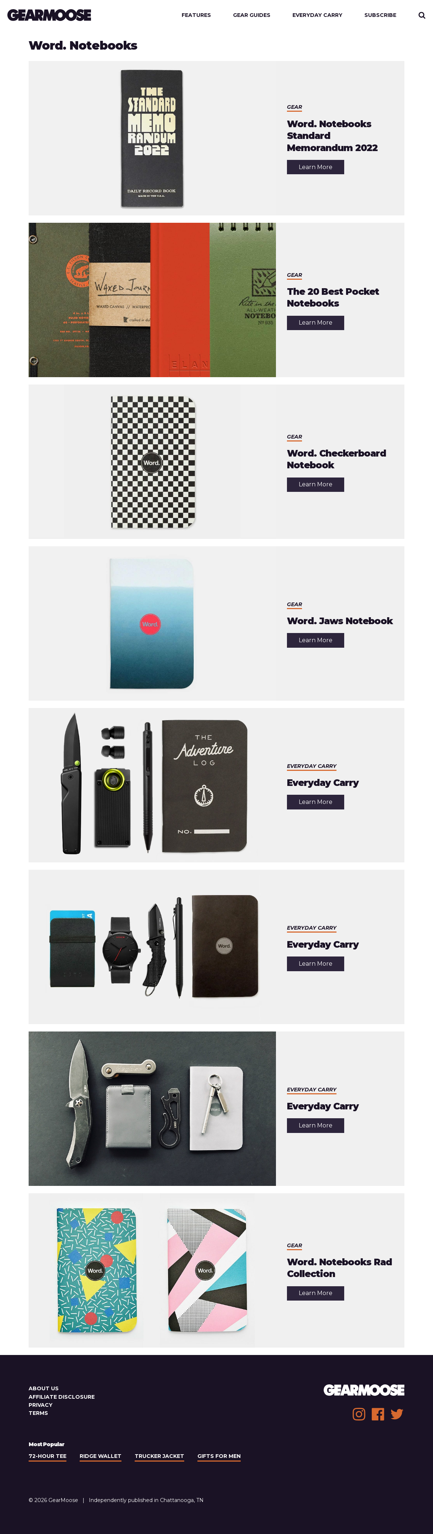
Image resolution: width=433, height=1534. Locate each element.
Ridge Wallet (100, 1456)
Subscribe (380, 15)
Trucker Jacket (159, 1456)
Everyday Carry (317, 15)
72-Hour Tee (47, 1456)
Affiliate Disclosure (62, 1397)
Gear (294, 107)
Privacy (40, 1405)
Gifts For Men (219, 1456)
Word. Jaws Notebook (340, 620)
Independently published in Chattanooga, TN (146, 1500)
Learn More (321, 169)
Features (196, 15)
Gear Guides (251, 15)
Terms (38, 1413)
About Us (44, 1388)
